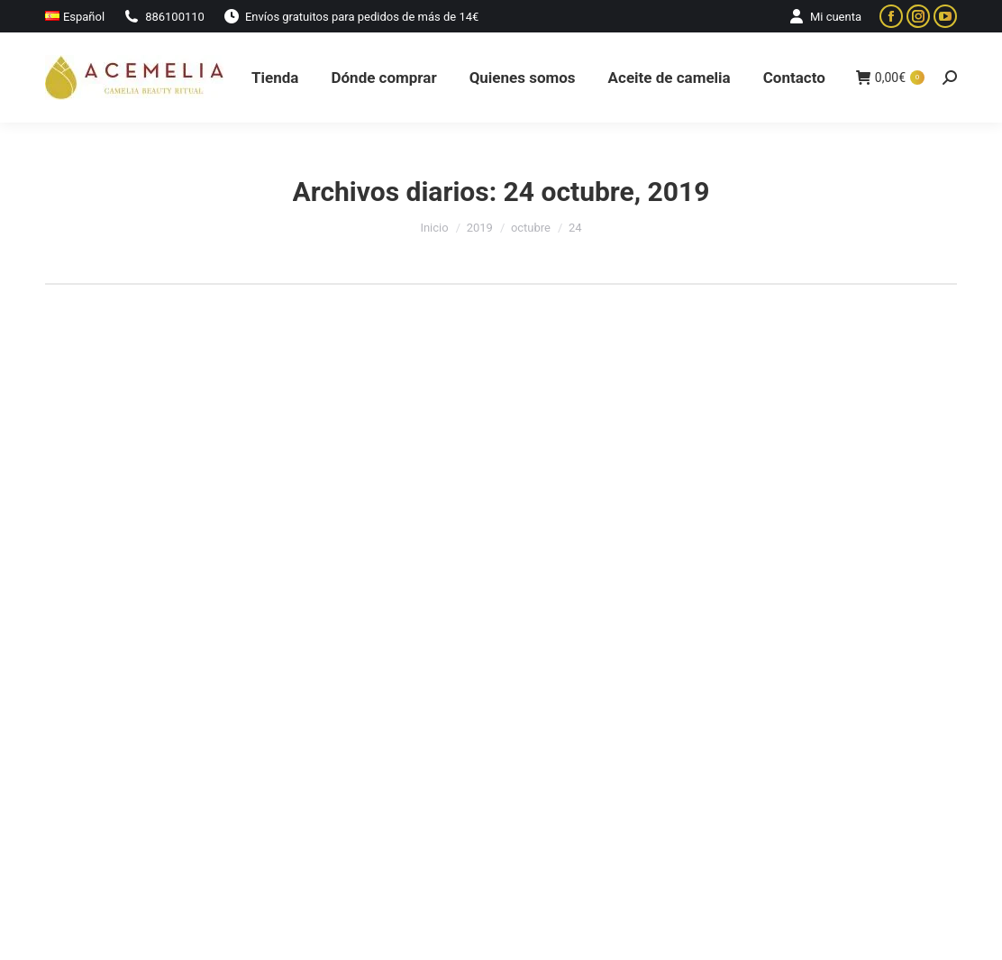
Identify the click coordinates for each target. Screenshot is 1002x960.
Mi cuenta (824, 16)
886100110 (164, 16)
